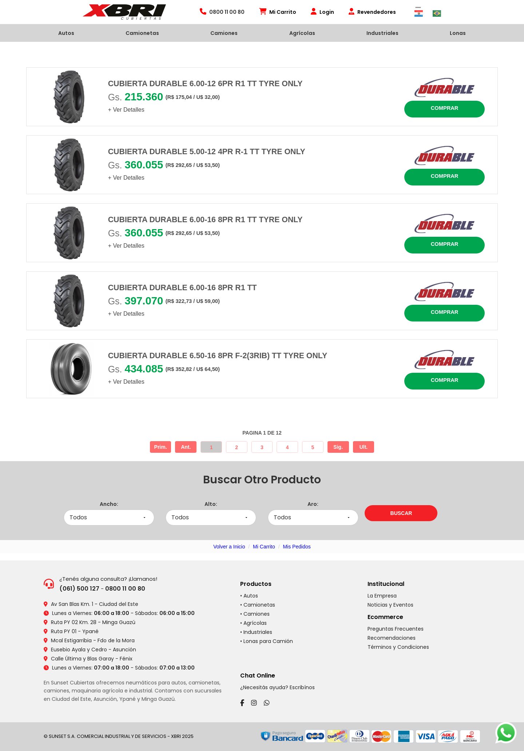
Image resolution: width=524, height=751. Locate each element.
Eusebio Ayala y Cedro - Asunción (93, 649)
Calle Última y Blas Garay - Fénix (91, 658)
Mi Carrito (277, 12)
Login (322, 12)
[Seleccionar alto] (211, 518)
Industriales (382, 33)
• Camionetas (257, 604)
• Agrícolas (253, 623)
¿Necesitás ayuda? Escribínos (277, 687)
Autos (66, 33)
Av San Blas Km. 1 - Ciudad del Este (94, 604)
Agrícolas (302, 33)
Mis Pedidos (296, 547)
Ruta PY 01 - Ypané (75, 631)
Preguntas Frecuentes (396, 628)
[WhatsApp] (267, 703)
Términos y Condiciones (398, 647)
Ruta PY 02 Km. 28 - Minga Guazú (93, 622)
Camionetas (142, 33)
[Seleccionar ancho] (109, 518)
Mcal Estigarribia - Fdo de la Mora (93, 640)
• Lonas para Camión (266, 641)
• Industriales (256, 632)
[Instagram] (254, 703)
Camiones (224, 33)
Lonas (458, 33)
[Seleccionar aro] (313, 518)
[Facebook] (242, 703)
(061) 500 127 (79, 588)
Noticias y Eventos (390, 604)
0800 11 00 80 (125, 588)
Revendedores (372, 12)
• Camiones (255, 614)
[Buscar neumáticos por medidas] (401, 513)
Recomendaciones (392, 638)
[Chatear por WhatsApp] (506, 733)
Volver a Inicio (229, 547)
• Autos (249, 595)
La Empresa (382, 595)
